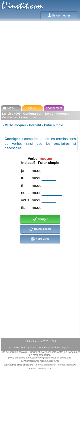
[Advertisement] (39, 63)
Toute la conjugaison (45, 364)
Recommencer (40, 229)
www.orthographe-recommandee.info (40, 361)
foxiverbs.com (45, 368)
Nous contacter (39, 347)
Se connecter (59, 15)
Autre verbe (40, 239)
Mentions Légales (59, 347)
